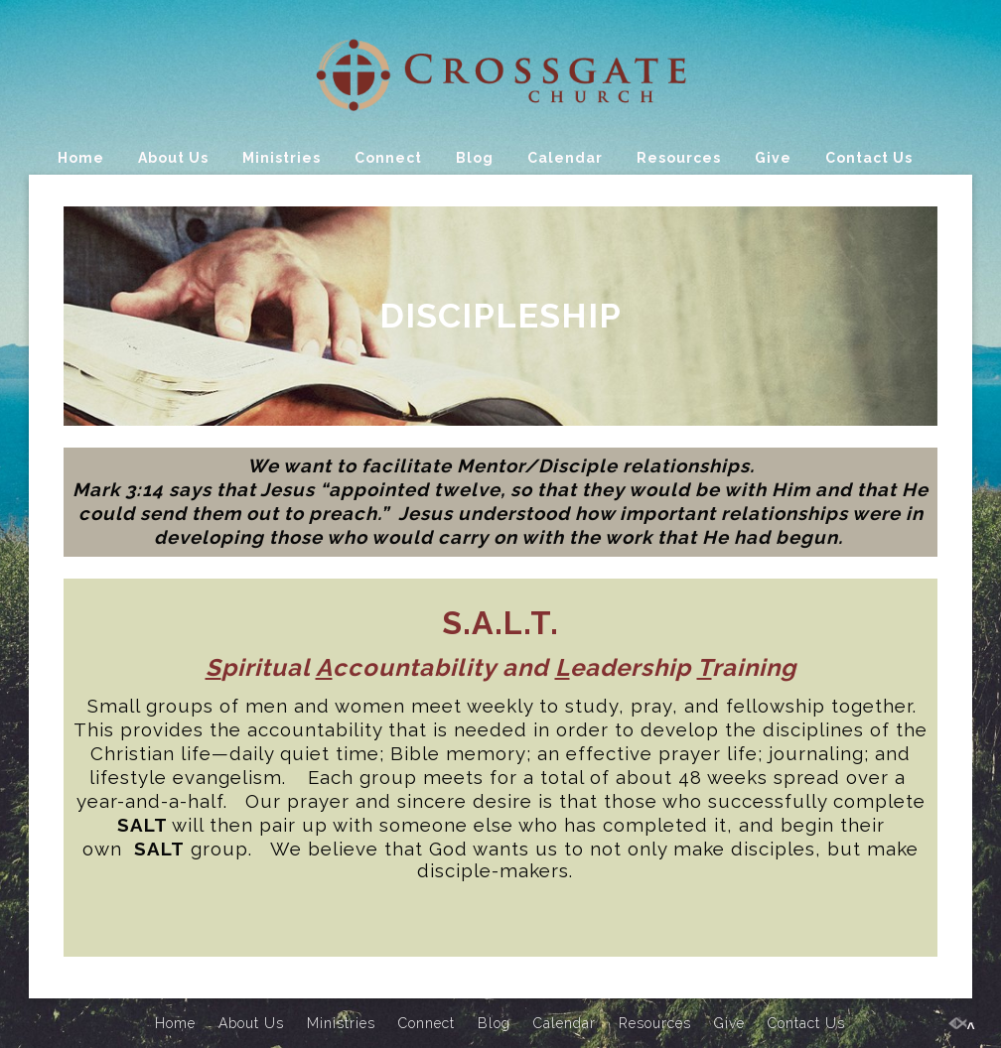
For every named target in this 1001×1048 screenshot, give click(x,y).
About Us (173, 158)
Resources (679, 158)
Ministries (281, 158)
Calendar (565, 158)
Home (81, 158)
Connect (388, 158)
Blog (475, 158)
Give (773, 158)
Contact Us (869, 158)
